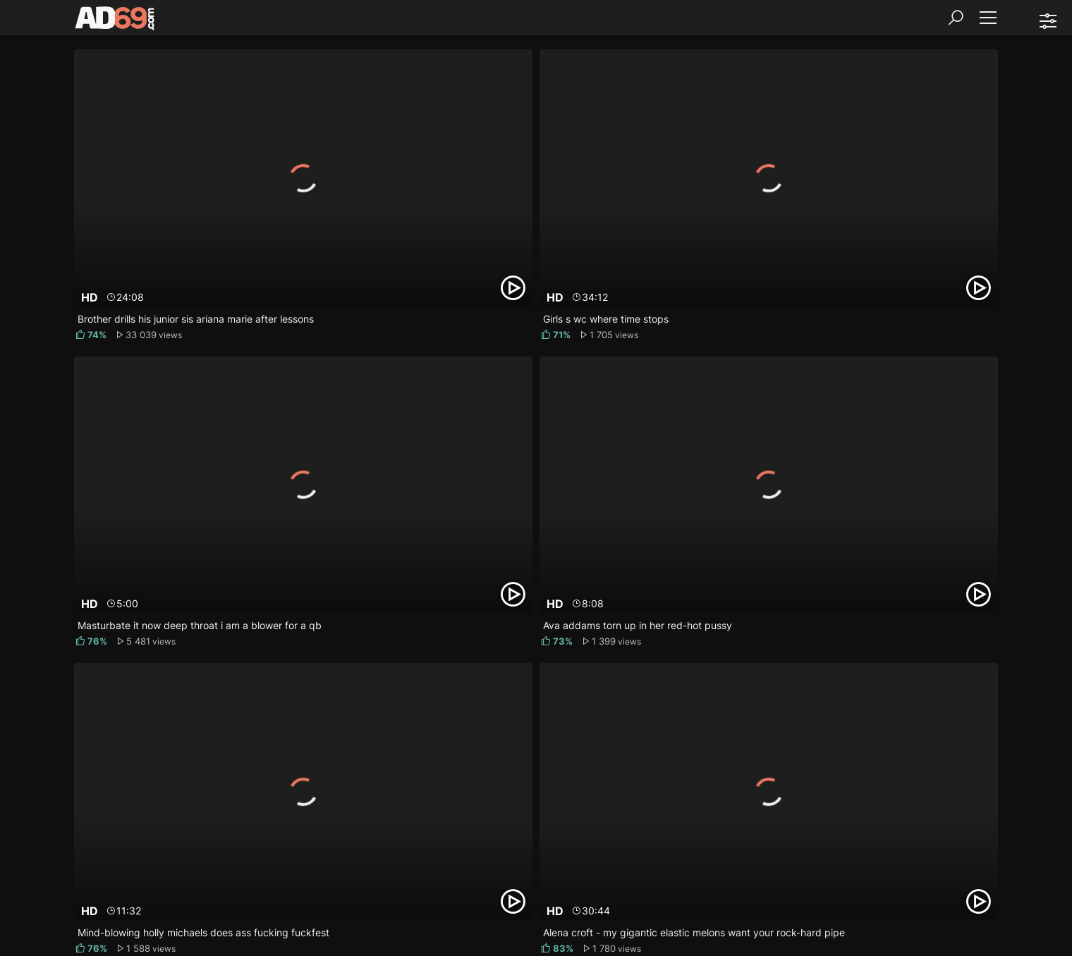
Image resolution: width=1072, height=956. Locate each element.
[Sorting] (1047, 21)
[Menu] (987, 18)
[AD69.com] (115, 21)
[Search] (955, 18)
